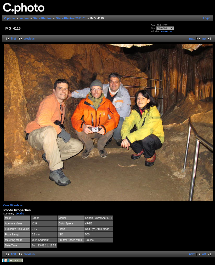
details (20, 213)
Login (206, 18)
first (13, 38)
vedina (24, 18)
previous (29, 38)
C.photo (9, 18)
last (204, 38)
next (192, 38)
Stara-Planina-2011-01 (71, 18)
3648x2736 (166, 31)
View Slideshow (12, 205)
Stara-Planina (42, 18)
